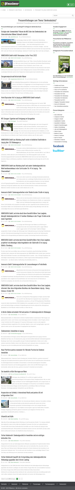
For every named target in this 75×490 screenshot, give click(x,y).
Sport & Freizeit (58, 137)
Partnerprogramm (50, 484)
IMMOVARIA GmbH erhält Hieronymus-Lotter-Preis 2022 (19, 55)
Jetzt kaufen (69, 77)
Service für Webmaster (59, 104)
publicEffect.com (14, 37)
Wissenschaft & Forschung (60, 142)
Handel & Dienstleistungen (60, 125)
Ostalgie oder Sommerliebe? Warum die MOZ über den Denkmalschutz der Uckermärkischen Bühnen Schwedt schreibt (23, 33)
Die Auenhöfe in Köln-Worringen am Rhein (14, 371)
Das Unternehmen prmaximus (61, 106)
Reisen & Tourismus (59, 135)
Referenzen (28, 10)
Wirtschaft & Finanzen (59, 139)
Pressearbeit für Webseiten (61, 98)
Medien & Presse (58, 133)
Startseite (4, 484)
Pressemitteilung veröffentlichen (46, 10)
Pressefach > (66, 47)
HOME (4, 10)
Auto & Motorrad (58, 115)
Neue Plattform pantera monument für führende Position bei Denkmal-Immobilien (22, 351)
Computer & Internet (59, 117)
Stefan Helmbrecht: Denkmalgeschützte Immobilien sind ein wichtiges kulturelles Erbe (22, 436)
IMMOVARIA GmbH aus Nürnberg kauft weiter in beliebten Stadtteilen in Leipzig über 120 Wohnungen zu (23, 141)
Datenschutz (63, 484)
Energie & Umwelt (58, 119)
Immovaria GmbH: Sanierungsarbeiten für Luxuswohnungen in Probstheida (24, 264)
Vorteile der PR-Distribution (61, 87)
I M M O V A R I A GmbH (15, 58)
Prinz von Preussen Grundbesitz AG (18, 374)
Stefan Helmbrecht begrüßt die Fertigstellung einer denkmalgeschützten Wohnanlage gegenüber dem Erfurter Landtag (23, 458)
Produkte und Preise (15, 10)
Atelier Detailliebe (14, 419)
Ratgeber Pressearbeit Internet (61, 102)
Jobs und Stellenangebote (60, 129)
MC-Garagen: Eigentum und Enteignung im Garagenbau (18, 118)
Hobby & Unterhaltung (59, 127)
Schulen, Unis (63, 32)
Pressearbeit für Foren (59, 94)
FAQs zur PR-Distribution (60, 89)
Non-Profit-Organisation (62, 32)
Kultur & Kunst (57, 131)
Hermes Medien (13, 314)
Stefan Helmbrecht (14, 440)
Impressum (14, 484)
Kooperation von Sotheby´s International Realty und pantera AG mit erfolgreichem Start (22, 394)
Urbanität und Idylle (7, 416)
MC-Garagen (13, 121)
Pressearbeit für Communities (61, 91)
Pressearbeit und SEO (59, 100)
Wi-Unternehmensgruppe (16, 333)
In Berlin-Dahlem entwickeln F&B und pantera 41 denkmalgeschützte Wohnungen (26, 311)
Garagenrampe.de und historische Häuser (13, 76)
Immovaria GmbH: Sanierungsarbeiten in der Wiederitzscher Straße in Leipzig (25, 192)
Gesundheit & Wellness (59, 123)
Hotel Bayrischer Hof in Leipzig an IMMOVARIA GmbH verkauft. (21, 97)
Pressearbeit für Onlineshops (61, 96)
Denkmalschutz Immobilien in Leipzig (12, 330)
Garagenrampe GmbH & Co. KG (17, 79)
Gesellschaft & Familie (59, 121)
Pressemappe (36, 484)
